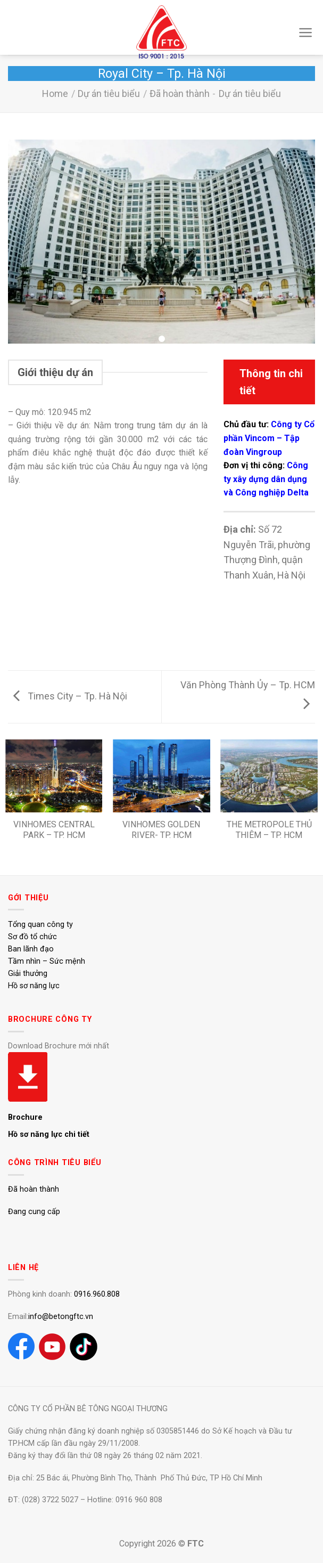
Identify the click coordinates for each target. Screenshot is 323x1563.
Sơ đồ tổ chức (32, 936)
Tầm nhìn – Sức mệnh (46, 961)
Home (55, 93)
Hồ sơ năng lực (34, 985)
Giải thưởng (27, 973)
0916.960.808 (97, 1294)
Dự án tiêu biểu (109, 93)
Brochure (25, 1117)
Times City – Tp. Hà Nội (70, 696)
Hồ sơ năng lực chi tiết (48, 1134)
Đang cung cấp (34, 1211)
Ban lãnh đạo (31, 949)
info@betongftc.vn (60, 1316)
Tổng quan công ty (40, 924)
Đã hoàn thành (180, 93)
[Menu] (305, 32)
